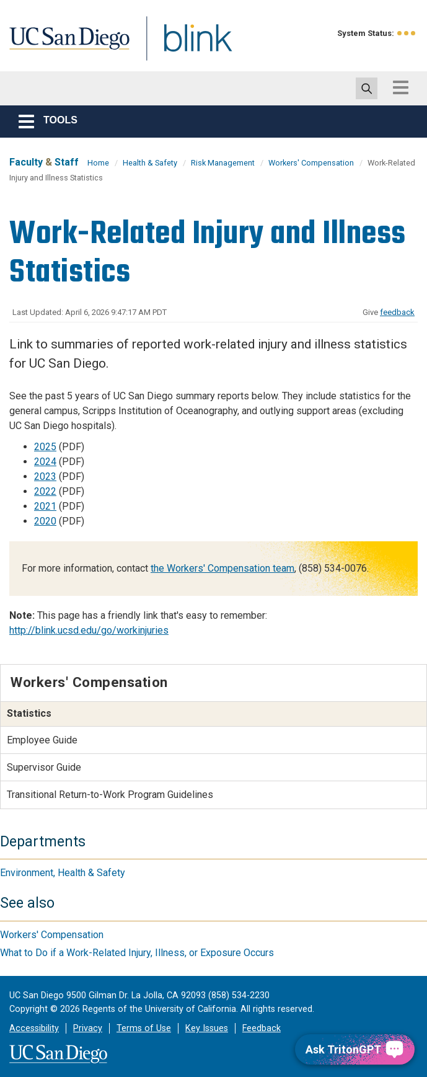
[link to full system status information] (407, 33)
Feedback (261, 1028)
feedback (397, 312)
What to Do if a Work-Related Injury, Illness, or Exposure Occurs (137, 953)
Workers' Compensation (311, 162)
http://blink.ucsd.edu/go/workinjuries (89, 630)
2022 (45, 491)
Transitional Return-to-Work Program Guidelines (110, 794)
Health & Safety (150, 162)
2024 (45, 462)
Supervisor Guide (44, 767)
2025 (45, 447)
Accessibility (34, 1028)
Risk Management (223, 162)
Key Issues (206, 1028)
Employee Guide (42, 740)
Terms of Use (144, 1028)
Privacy (87, 1028)
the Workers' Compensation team (222, 568)
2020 (45, 521)
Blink (186, 45)
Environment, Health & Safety (62, 873)
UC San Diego (65, 45)
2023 (45, 476)
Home (98, 162)
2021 (45, 506)
